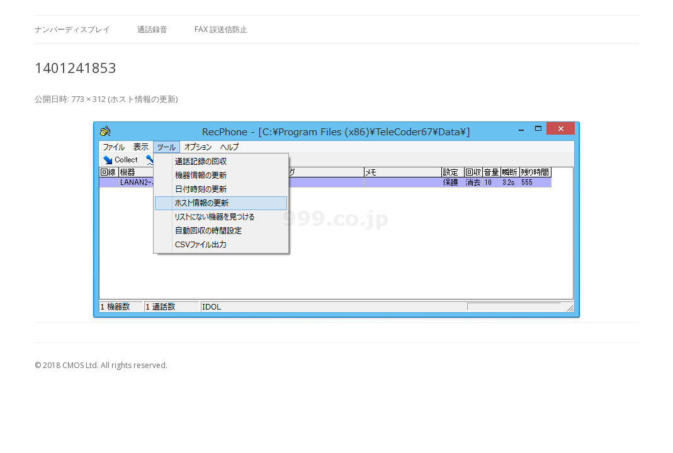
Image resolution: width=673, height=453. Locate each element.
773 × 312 (88, 98)
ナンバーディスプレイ (72, 29)
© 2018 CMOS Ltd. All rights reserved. (101, 365)
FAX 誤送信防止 (221, 29)
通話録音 (152, 29)
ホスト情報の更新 (143, 98)
